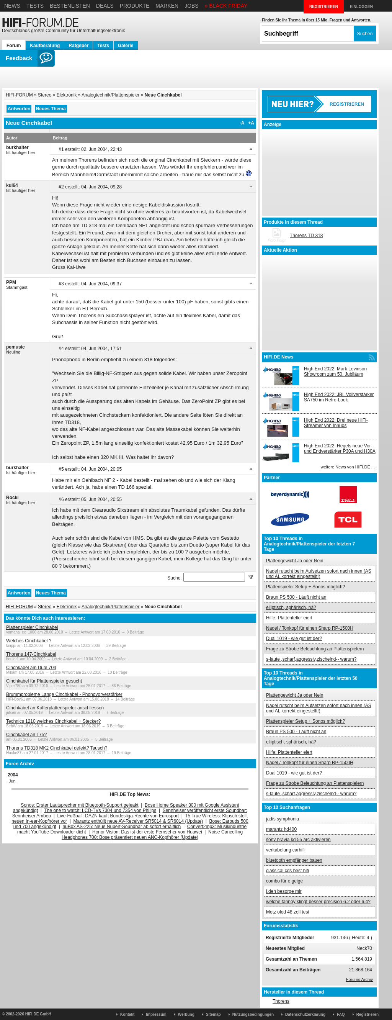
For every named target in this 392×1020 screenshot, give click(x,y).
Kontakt (127, 1014)
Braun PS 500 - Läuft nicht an (296, 597)
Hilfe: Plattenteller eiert (289, 618)
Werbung (186, 1014)
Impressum (156, 1014)
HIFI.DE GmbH (38, 1014)
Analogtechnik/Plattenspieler (110, 95)
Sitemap (213, 1014)
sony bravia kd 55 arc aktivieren (298, 839)
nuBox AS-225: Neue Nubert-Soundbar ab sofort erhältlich (121, 826)
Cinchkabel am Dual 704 (31, 667)
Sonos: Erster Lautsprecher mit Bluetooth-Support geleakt (80, 805)
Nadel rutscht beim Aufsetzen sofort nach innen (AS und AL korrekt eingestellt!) (318, 573)
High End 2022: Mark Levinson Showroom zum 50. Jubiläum (335, 371)
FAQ (341, 1014)
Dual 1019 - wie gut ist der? (294, 638)
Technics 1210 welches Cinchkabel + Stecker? (53, 721)
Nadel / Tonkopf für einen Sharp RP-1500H (309, 628)
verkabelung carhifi (285, 850)
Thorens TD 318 (306, 235)
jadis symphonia (282, 819)
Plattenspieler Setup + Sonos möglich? (305, 586)
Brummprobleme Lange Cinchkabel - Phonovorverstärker (64, 694)
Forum (14, 45)
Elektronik (67, 95)
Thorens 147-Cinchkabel (31, 654)
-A (242, 123)
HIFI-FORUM (19, 95)
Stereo (44, 95)
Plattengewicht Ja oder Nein (294, 560)
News (12, 6)
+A (251, 123)
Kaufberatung (45, 45)
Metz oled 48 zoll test (287, 912)
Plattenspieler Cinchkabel (32, 627)
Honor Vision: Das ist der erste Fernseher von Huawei (147, 832)
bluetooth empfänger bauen (294, 860)
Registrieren (367, 1014)
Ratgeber (78, 45)
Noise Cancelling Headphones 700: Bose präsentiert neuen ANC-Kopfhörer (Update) (152, 834)
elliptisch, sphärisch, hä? (291, 607)
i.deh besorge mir (284, 891)
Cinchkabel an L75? (26, 734)
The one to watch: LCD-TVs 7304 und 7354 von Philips (100, 810)
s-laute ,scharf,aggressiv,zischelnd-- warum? (311, 659)
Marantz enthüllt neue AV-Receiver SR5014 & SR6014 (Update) (138, 821)
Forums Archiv (359, 979)
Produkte (135, 6)
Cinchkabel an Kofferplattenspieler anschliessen (55, 708)
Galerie (126, 45)
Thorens (281, 1001)
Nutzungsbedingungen (253, 1014)
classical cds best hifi (287, 870)
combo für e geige (284, 881)
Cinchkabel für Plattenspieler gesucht (44, 681)
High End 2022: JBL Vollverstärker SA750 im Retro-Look (339, 397)
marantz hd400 (281, 829)
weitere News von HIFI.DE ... (348, 467)
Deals (105, 6)
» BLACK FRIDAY (226, 6)
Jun (12, 781)
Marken (166, 6)
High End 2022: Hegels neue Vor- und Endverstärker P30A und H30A (340, 448)
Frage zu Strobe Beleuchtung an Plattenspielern (315, 649)
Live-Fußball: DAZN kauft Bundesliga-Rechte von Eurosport (118, 816)
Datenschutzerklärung (305, 1014)
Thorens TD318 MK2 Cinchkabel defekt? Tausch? (56, 748)
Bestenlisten (70, 6)
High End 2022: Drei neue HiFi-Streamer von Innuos (336, 422)
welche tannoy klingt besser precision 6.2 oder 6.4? (318, 901)
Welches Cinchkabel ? (29, 640)
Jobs (192, 6)
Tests (35, 6)
